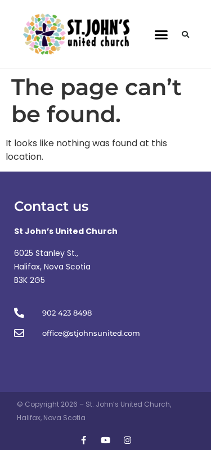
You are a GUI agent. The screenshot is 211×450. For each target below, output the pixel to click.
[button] (161, 34)
